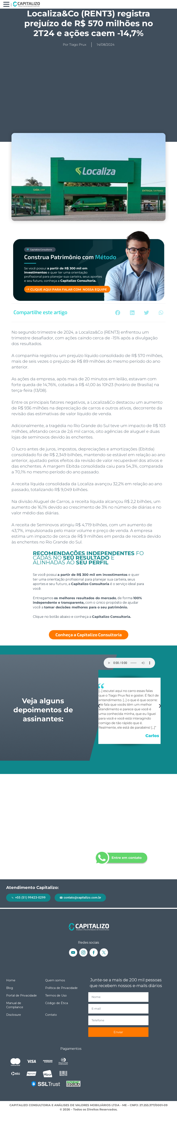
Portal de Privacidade (21, 995)
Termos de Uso (56, 995)
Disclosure (13, 1015)
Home (10, 980)
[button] (117, 313)
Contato (51, 1015)
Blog (9, 988)
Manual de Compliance (14, 1005)
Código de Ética (56, 1003)
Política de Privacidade (61, 988)
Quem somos (55, 980)
